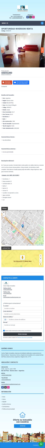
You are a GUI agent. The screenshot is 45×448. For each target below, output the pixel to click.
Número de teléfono (8, 317)
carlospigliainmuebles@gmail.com (12, 297)
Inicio (3, 397)
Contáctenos (5, 406)
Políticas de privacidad (8, 409)
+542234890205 (17, 16)
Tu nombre (6, 306)
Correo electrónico (8, 311)
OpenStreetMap (39, 244)
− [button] (3, 215)
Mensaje (5, 322)
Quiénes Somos (6, 404)
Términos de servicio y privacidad (24, 337)
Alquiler (4, 401)
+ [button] (3, 212)
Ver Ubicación (18, 261)
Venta (4, 399)
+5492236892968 (17, 18)
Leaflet (29, 244)
